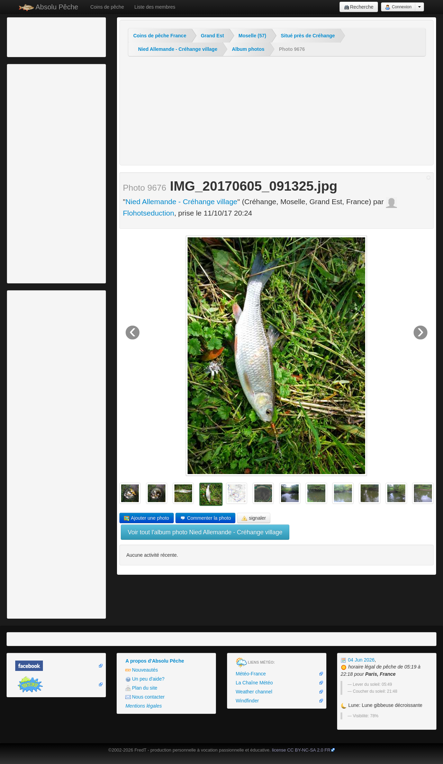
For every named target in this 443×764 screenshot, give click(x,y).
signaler (254, 518)
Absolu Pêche (48, 7)
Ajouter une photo (146, 518)
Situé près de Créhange (308, 35)
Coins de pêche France (159, 35)
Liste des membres (154, 7)
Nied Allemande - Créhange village (177, 49)
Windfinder (247, 700)
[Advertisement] (47, 36)
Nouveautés (141, 670)
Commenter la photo (205, 518)
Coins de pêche (107, 7)
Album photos (248, 49)
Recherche (358, 7)
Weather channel (254, 691)
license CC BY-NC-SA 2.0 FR (301, 750)
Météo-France (251, 673)
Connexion (398, 7)
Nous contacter (144, 697)
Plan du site (141, 688)
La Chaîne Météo (254, 682)
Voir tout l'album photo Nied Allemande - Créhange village (205, 532)
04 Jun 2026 (357, 660)
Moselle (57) (252, 35)
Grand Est (212, 35)
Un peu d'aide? (144, 679)
